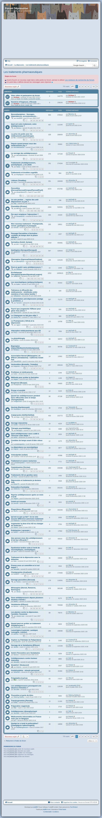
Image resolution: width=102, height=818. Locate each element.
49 (39, 120)
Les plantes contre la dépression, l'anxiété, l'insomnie (24, 613)
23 (39, 130)
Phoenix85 (17, 627)
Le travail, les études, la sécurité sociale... (28, 99)
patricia (16, 634)
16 (39, 140)
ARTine (18, 208)
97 (39, 608)
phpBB (35, 807)
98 (42, 608)
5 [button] (88, 86)
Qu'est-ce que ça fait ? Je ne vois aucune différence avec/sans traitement (27, 518)
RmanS (70, 153)
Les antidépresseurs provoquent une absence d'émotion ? (26, 687)
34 (42, 594)
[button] (72, 86)
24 (42, 130)
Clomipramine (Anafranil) (21, 572)
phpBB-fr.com (47, 809)
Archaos (16, 97)
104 (39, 211)
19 (42, 159)
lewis (15, 182)
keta (15, 561)
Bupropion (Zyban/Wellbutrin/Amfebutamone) (25, 347)
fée (15, 137)
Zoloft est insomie (18, 502)
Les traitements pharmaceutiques (23, 72)
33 (39, 594)
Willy (69, 320)
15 (37, 140)
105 (42, 211)
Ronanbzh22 (20, 216)
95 (34, 608)
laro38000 (71, 423)
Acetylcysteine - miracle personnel (25, 670)
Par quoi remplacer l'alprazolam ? (25, 214)
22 (37, 130)
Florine (18, 582)
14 (34, 140)
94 (31, 608)
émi (17, 244)
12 (34, 169)
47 (34, 120)
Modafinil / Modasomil (20, 665)
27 (34, 256)
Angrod (16, 449)
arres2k (16, 227)
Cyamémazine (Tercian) (20, 467)
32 (37, 594)
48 (37, 120)
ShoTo (16, 511)
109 (28, 278)
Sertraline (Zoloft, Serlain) (21, 242)
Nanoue (16, 654)
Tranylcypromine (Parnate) (22, 701)
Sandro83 (17, 672)
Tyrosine (19, 303)
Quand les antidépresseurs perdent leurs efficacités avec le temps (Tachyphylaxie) (25, 398)
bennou (16, 606)
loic (15, 239)
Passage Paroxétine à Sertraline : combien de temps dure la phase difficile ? (24, 235)
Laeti (70, 630)
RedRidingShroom (22, 727)
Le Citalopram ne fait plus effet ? (24, 316)
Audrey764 (17, 317)
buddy (15, 702)
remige (70, 250)
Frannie (16, 340)
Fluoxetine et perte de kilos (22, 695)
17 (42, 140)
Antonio (18, 667)
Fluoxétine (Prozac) (19, 206)
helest (18, 167)
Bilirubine (71, 114)
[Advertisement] (51, 39)
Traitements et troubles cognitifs (24, 173)
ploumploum (20, 261)
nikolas (18, 591)
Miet (15, 680)
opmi (15, 551)
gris (15, 720)
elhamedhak (72, 509)
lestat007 (16, 574)
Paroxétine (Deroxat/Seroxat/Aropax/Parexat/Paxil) (27, 189)
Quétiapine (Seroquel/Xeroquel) (24, 250)
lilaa (69, 272)
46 (31, 120)
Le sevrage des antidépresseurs (24, 153)
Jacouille (71, 480)
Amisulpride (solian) (19, 455)
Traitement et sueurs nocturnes (24, 461)
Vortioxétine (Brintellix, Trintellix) (24, 364)
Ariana (16, 527)
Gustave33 (71, 346)
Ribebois (19, 269)
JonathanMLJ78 (73, 685)
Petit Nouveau (72, 530)
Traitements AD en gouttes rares (24, 475)
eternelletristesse (19, 147)
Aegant (16, 379)
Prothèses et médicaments (22, 372)
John (70, 415)
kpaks (18, 284)
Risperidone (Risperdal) (20, 509)
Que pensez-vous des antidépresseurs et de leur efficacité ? (26, 539)
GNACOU (17, 489)
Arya (17, 417)
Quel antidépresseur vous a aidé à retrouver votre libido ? (25, 435)
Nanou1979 (17, 312)
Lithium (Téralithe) (18, 180)
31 (34, 594)
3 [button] (82, 86)
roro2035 (19, 118)
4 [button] (85, 86)
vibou (70, 172)
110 (32, 278)
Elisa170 (16, 484)
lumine (70, 124)
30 (42, 256)
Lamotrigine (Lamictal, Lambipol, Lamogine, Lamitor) (24, 631)
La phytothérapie (18, 338)
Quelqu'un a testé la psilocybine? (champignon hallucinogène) (24, 724)
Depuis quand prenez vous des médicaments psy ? (23, 145)
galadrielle (17, 252)
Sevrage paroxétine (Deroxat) (23, 580)
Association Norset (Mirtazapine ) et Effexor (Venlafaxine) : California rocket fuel (27, 358)
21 (34, 130)
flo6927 (16, 532)
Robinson (17, 520)
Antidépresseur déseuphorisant (24, 711)
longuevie (17, 366)
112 (39, 278)
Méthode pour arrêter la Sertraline (25, 377)
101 (28, 211)
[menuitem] (7, 61)
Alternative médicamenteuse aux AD (26, 331)
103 (35, 211)
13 (31, 140)
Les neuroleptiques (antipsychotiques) (27, 282)
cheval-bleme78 (21, 192)
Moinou (18, 128)
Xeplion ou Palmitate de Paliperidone (26, 640)
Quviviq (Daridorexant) (20, 407)
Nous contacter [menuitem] (54, 802)
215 (28, 196)
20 (31, 130)
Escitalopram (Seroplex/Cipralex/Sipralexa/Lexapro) (26, 273)
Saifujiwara (17, 296)
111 (35, 278)
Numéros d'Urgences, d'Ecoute (23, 102)
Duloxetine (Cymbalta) (20, 487)
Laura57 (71, 587)
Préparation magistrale (20, 706)
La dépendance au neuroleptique (24, 447)
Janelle (16, 647)
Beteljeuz (16, 350)
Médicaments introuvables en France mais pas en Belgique (26, 718)
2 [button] (79, 86)
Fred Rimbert (74, 807)
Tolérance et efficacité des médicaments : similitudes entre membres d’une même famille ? (24, 292)
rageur (18, 325)
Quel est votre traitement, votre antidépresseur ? (23, 125)
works (15, 437)
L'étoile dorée (72, 143)
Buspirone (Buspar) (19, 383)
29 (39, 256)
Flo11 (70, 206)
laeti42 (16, 601)
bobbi (70, 282)
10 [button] (94, 86)
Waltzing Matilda (19, 697)
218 (39, 196)
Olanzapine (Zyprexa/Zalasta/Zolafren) (26, 259)
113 (42, 278)
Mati (15, 707)
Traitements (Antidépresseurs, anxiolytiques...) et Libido (23, 164)
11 (31, 169)
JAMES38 (17, 276)
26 (31, 256)
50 (42, 120)
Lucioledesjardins (19, 444)
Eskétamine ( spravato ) (20, 530)
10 (37, 230)
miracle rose (20, 616)
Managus (19, 430)
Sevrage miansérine (19, 423)
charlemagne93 (73, 467)
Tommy (70, 364)
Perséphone (17, 384)
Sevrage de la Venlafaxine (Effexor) (25, 645)
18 (39, 159)
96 (37, 608)
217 (35, 196)
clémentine (71, 134)
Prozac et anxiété (18, 390)
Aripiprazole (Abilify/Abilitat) (22, 415)
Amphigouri (20, 174)
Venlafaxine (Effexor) (19, 604)
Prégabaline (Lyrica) (19, 678)
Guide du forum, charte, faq (23, 105)
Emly (15, 392)
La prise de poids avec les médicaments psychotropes (22, 135)
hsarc (70, 572)
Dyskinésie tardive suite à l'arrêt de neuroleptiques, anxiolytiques (25, 549)
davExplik (71, 188)
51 (42, 246)
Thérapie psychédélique (21, 428)
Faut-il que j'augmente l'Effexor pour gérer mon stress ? (26, 310)
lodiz (69, 547)
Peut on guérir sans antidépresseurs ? (26, 267)
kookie (16, 424)
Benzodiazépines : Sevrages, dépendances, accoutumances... (24, 115)
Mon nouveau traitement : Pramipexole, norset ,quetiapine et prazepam (27, 225)
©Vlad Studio (62, 809)
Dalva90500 (17, 361)
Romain (16, 469)
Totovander (71, 407)
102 (32, 211)
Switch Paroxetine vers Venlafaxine (25, 653)
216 (32, 196)
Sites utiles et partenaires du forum (25, 95)
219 (42, 196)
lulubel (16, 542)
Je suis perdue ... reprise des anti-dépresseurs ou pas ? (25, 201)
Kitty (15, 203)
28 (37, 256)
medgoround (18, 401)
